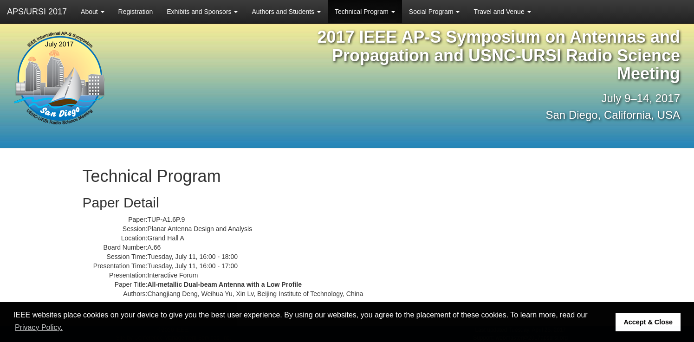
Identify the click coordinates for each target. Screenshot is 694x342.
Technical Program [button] (365, 11)
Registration (135, 11)
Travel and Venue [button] (502, 11)
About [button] (92, 11)
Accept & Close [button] (648, 322)
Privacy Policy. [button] (39, 327)
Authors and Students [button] (286, 11)
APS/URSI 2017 (37, 11)
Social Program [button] (434, 11)
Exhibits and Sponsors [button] (202, 11)
